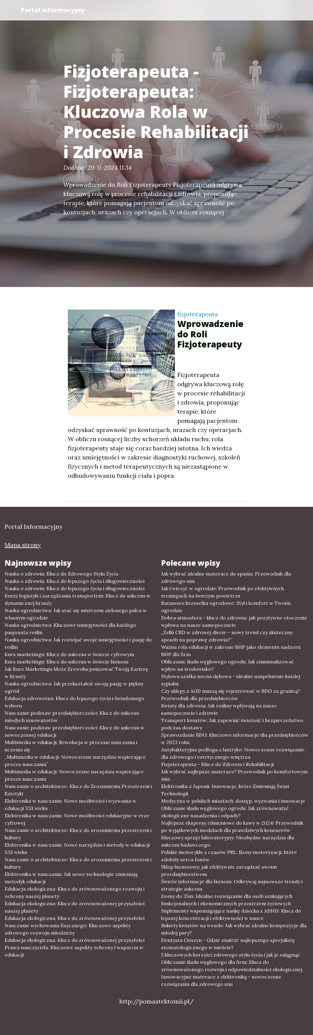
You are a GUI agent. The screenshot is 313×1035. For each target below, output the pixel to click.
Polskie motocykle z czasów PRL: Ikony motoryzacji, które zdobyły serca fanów (229, 855)
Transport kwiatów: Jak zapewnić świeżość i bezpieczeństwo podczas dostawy (232, 724)
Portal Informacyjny (52, 10)
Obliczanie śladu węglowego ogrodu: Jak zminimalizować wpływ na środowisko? (227, 665)
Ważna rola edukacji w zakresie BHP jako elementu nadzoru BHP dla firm (230, 650)
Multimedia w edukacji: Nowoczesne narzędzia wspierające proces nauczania (74, 775)
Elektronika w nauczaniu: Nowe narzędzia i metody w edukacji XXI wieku (77, 848)
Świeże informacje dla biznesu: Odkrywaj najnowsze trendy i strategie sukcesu (232, 885)
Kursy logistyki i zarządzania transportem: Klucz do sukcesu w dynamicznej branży (77, 599)
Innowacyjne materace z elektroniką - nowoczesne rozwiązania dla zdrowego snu (221, 980)
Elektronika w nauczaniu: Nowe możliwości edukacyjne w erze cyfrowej (77, 819)
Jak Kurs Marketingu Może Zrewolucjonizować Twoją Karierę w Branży (76, 672)
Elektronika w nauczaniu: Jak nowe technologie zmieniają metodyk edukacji (71, 877)
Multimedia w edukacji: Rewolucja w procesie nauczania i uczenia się (71, 746)
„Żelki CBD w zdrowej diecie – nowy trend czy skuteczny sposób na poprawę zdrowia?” (227, 636)
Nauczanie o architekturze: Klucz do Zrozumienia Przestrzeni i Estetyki (78, 790)
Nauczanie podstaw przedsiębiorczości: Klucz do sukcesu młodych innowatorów (72, 716)
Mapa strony (23, 545)
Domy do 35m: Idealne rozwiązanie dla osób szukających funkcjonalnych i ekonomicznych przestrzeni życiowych (227, 899)
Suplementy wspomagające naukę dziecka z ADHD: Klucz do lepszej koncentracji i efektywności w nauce (231, 914)
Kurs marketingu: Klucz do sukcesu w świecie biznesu (66, 662)
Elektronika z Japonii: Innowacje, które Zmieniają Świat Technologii (225, 790)
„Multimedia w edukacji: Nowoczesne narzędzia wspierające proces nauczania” (75, 760)
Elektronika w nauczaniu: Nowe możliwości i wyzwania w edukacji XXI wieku (70, 804)
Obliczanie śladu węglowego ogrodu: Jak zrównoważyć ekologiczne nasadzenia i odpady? (225, 812)
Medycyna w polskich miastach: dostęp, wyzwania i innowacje (233, 801)
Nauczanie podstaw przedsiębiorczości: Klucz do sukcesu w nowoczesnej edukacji (74, 731)
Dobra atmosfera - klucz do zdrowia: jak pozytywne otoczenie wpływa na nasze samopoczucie (234, 621)
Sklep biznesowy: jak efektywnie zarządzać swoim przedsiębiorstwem (219, 870)
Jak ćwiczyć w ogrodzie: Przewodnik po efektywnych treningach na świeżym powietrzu (222, 592)
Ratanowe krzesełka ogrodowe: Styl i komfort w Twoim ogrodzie (226, 606)
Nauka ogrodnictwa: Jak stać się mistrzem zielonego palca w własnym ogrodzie (76, 614)
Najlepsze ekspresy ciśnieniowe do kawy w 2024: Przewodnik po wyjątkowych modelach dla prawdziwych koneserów (232, 826)
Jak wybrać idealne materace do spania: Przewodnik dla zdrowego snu (226, 577)
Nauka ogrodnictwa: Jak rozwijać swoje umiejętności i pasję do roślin (78, 643)
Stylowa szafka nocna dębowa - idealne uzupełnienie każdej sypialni (230, 680)
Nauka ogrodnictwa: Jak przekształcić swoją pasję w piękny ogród (74, 687)
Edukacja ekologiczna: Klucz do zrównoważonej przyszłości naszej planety (75, 907)
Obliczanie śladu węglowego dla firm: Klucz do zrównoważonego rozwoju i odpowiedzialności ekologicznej (231, 965)
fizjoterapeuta (197, 314)
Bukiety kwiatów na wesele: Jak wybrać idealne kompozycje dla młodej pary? (234, 929)
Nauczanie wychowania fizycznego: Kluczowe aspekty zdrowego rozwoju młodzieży (68, 929)
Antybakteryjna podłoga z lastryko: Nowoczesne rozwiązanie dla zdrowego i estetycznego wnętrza (232, 753)
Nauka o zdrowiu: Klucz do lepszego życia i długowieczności (75, 581)
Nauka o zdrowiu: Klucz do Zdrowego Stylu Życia (61, 574)
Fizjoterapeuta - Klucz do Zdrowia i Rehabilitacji (217, 764)
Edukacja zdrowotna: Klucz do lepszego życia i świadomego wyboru (74, 702)
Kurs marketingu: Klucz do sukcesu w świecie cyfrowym (69, 654)
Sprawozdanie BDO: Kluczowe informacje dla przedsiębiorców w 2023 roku (234, 738)
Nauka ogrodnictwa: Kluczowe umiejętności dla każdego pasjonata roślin (70, 628)
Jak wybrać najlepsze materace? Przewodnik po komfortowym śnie (234, 775)
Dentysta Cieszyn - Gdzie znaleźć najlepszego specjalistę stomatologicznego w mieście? (228, 943)
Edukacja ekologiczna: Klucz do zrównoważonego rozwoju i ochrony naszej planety (75, 892)
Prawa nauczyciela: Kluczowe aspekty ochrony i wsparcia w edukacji (74, 951)
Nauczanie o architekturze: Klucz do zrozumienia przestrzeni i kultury (78, 834)
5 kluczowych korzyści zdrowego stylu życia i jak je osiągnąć (230, 955)
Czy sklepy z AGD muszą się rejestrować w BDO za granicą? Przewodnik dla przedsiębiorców (230, 694)
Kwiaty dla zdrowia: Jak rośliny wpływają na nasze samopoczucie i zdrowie (219, 709)
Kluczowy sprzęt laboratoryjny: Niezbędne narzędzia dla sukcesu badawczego (227, 841)
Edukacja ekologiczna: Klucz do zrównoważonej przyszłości (75, 918)
